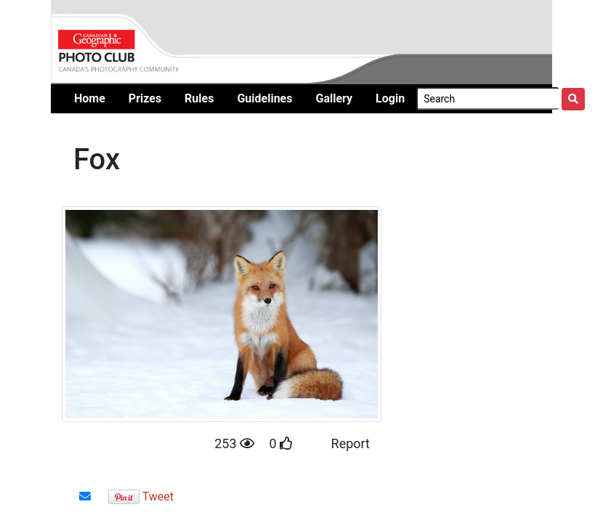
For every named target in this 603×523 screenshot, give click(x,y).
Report (350, 443)
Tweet (158, 496)
